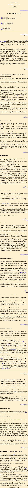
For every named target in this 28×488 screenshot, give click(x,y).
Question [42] (19, 95)
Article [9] (22, 459)
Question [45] (21, 272)
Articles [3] (3, 363)
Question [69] (4, 368)
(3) (1, 19)
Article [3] (22, 95)
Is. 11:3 (23, 341)
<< (26, 10)
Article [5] (1, 347)
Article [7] (13, 454)
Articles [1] (14, 349)
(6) (1, 23)
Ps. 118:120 (10, 457)
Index (25, 9)
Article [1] (25, 272)
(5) (1, 22)
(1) (1, 17)
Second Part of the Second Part (23, 10)
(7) (1, 24)
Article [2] (7, 203)
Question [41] (2, 41)
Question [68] (25, 346)
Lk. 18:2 (1, 124)
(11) (1, 29)
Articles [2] (5, 41)
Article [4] (7, 368)
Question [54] (4, 203)
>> (27, 10)
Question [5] (19, 419)
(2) (1, 18)
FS (26, 40)
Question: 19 (24, 117)
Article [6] (15, 391)
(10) (1, 28)
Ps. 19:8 (26, 468)
